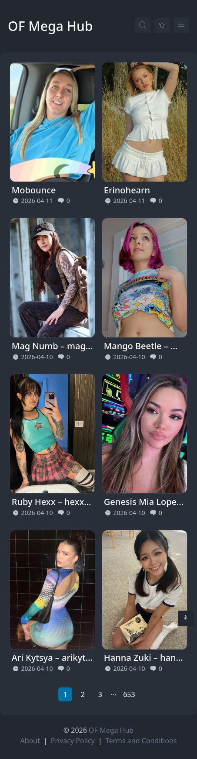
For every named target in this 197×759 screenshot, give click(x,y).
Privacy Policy (73, 740)
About (30, 740)
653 (129, 694)
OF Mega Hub (50, 26)
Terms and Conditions (141, 740)
